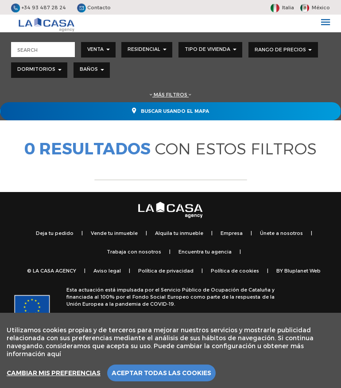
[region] (170, 350)
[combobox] (98, 50)
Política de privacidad (166, 270)
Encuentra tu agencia (205, 251)
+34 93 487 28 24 (38, 7)
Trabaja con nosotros (134, 251)
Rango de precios (283, 49)
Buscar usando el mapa (170, 110)
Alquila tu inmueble (179, 233)
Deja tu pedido (55, 233)
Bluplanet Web (302, 270)
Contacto (94, 7)
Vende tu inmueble (114, 233)
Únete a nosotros (281, 233)
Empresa (232, 233)
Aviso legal (107, 270)
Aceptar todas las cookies (161, 373)
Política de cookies (235, 270)
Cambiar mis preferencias (54, 373)
